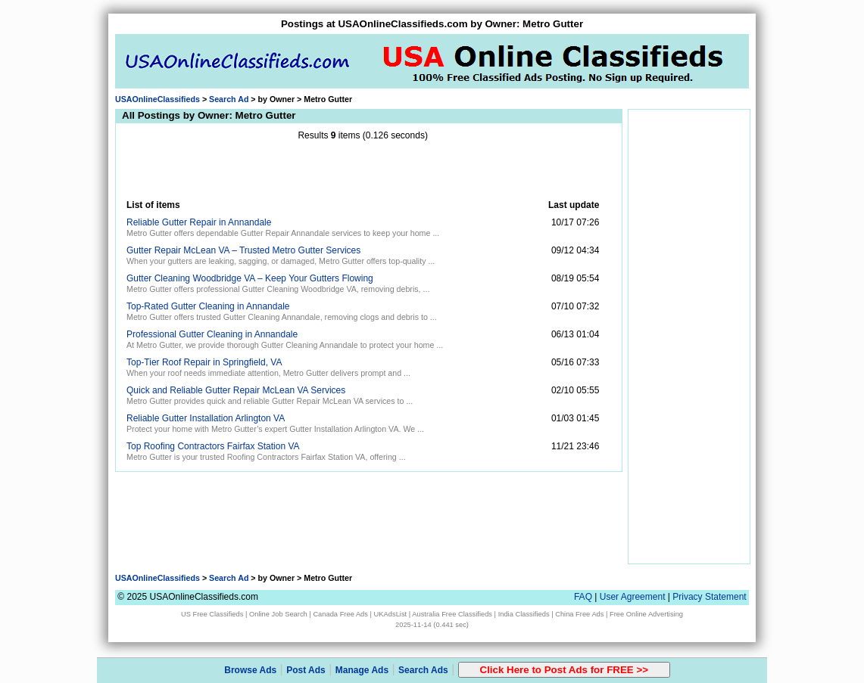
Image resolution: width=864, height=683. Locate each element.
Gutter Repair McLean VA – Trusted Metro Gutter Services (243, 250)
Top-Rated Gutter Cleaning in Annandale (207, 306)
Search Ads (423, 670)
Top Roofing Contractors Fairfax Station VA (213, 446)
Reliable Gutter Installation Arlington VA (205, 418)
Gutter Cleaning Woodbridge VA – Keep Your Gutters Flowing (249, 278)
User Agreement (633, 596)
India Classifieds (524, 614)
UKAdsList (390, 614)
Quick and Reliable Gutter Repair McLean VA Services (235, 390)
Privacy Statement (709, 596)
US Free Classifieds (212, 614)
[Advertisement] (363, 170)
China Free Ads (579, 614)
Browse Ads (250, 670)
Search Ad (228, 99)
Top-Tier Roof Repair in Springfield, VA (204, 362)
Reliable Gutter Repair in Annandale (198, 222)
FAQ (583, 596)
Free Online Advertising (646, 614)
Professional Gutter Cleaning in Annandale (212, 334)
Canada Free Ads (340, 614)
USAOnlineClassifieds (157, 99)
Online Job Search (278, 614)
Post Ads (306, 670)
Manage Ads (361, 670)
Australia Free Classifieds (452, 614)
